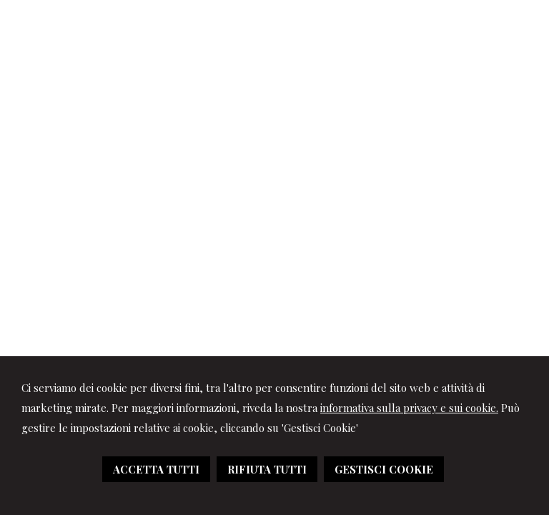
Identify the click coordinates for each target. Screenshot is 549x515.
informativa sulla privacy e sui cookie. (409, 408)
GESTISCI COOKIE (384, 469)
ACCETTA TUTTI (156, 469)
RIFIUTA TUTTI (267, 469)
